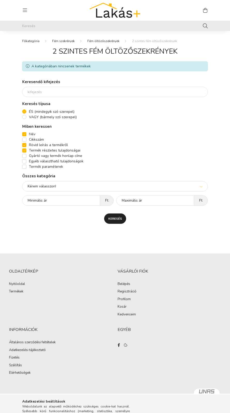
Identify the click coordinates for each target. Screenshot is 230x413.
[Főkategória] (31, 41)
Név (32, 134)
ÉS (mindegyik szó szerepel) (51, 111)
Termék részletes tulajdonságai (54, 150)
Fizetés (14, 358)
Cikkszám (36, 139)
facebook (118, 345)
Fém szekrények (63, 41)
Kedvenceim (127, 315)
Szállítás (15, 365)
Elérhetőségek (19, 373)
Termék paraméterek (46, 166)
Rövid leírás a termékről (48, 144)
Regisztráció (127, 292)
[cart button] (205, 10)
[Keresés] (115, 26)
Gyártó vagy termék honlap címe (55, 155)
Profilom (124, 299)
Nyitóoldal (17, 284)
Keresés (115, 219)
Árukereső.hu (114, 406)
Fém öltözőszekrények (103, 41)
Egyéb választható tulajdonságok (56, 161)
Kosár (122, 307)
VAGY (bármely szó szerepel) (53, 117)
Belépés (124, 284)
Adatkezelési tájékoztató (27, 350)
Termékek (16, 292)
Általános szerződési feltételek (32, 342)
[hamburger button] (25, 10)
